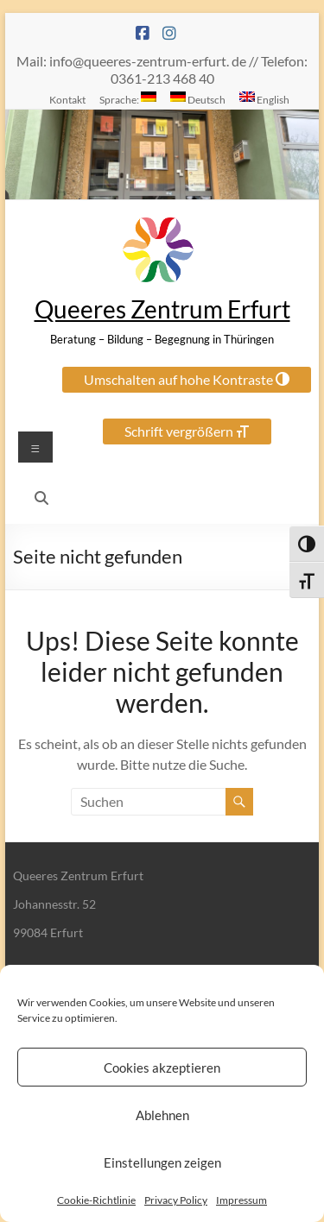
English (264, 98)
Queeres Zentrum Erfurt (162, 309)
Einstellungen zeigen (162, 1162)
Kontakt (67, 99)
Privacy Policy (175, 1200)
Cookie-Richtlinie (96, 1200)
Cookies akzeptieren (162, 1067)
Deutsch (198, 98)
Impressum (241, 1200)
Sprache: (127, 98)
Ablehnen (162, 1115)
